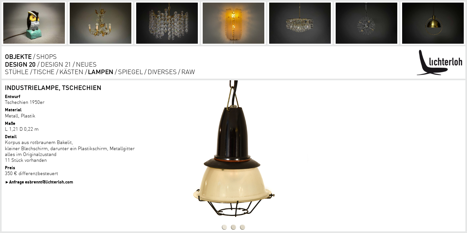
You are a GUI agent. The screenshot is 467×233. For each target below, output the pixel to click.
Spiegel (130, 72)
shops (46, 56)
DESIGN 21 (56, 64)
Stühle (17, 72)
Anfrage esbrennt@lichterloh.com (41, 181)
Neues (86, 64)
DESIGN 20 (20, 64)
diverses (162, 72)
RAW (188, 72)
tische (43, 72)
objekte (18, 56)
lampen (100, 72)
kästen (71, 72)
